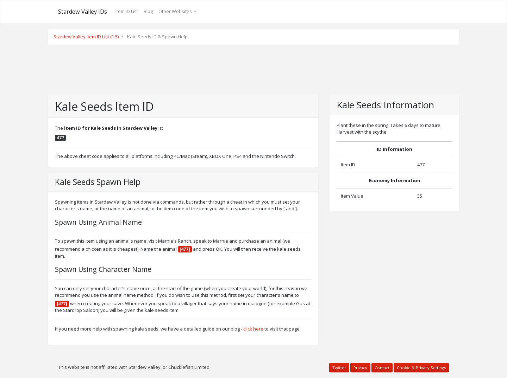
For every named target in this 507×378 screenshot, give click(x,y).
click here (253, 329)
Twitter (339, 367)
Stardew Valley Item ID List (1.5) (86, 36)
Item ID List (126, 11)
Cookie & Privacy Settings (421, 367)
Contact (382, 367)
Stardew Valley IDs (82, 11)
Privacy (360, 367)
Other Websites (175, 11)
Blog (148, 11)
